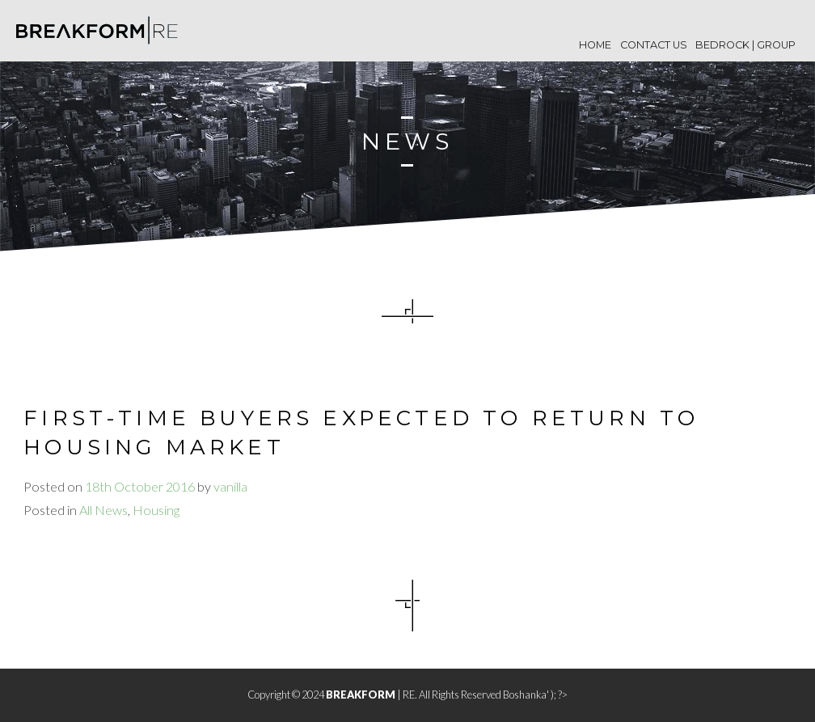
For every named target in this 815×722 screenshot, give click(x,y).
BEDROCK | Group (745, 45)
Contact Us (653, 45)
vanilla (230, 486)
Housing (156, 509)
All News (103, 509)
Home (595, 45)
